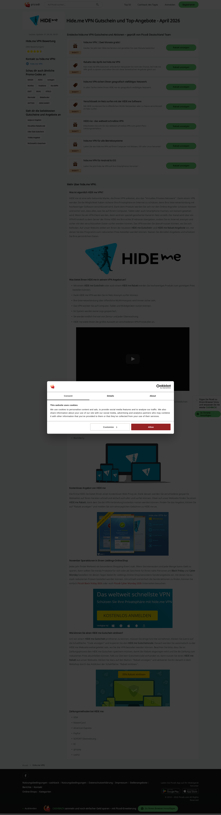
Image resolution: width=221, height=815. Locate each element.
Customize (110, 427)
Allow (151, 427)
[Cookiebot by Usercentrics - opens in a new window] (158, 387)
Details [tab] (110, 396)
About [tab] (153, 396)
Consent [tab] (68, 396)
